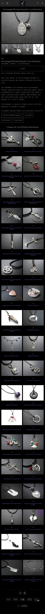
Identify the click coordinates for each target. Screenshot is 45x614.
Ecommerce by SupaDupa (24, 606)
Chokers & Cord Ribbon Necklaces (11, 115)
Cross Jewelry (28, 115)
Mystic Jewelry (6, 120)
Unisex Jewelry (18, 120)
